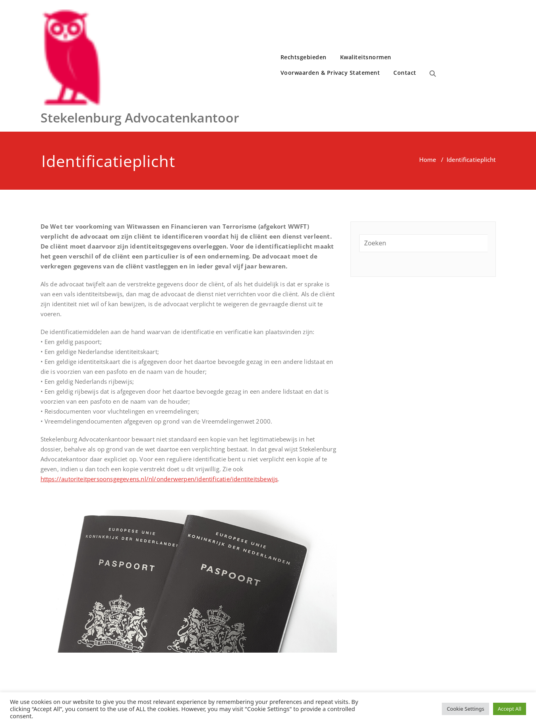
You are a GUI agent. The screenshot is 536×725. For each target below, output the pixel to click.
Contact (404, 72)
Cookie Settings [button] (465, 708)
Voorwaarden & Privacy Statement (330, 72)
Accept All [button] (509, 708)
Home (427, 159)
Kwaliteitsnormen (365, 57)
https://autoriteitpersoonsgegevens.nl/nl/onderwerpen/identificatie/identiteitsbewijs (159, 479)
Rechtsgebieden (304, 57)
